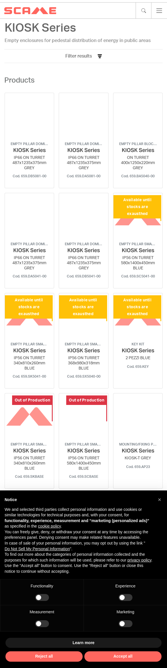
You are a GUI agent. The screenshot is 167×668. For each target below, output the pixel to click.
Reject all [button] (44, 656)
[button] (159, 499)
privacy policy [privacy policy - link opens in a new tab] (139, 560)
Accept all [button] (122, 656)
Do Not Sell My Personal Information (37, 549)
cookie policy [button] (49, 526)
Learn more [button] (83, 642)
